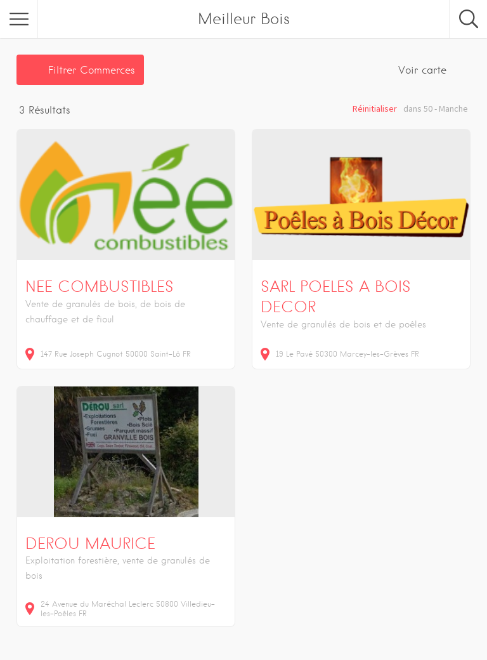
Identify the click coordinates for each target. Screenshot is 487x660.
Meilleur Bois (244, 19)
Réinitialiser (375, 108)
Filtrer (91, 70)
